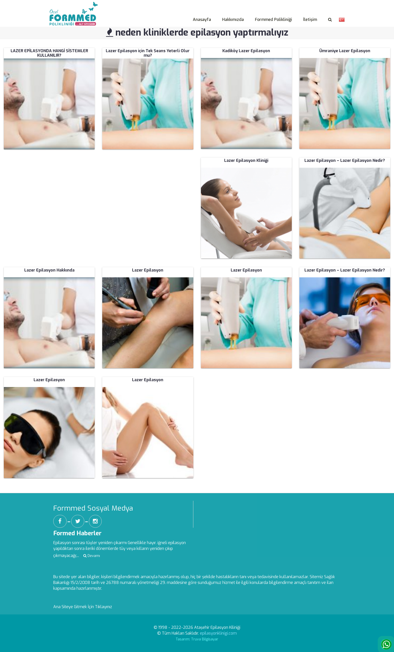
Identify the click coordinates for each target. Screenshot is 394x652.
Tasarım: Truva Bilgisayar (197, 639)
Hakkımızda (233, 19)
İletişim (310, 19)
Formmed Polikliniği (273, 19)
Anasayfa (202, 19)
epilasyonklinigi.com (218, 633)
